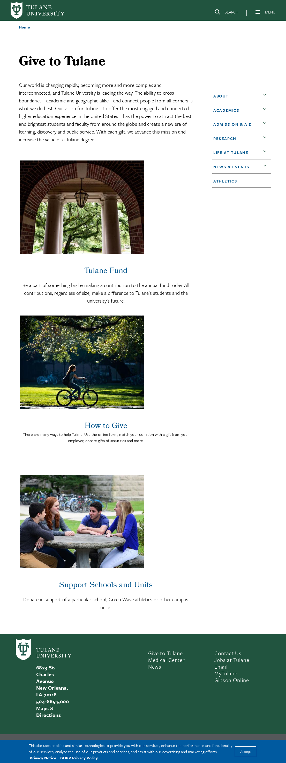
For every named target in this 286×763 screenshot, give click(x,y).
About (221, 96)
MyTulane (225, 673)
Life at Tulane (230, 152)
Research (224, 138)
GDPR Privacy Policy (79, 758)
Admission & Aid (232, 124)
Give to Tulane (165, 653)
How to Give (106, 426)
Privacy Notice (43, 758)
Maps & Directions (48, 711)
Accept (245, 752)
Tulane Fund (105, 271)
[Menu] (258, 12)
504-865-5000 (52, 701)
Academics (226, 110)
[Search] (226, 13)
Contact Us (228, 653)
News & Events (231, 167)
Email (221, 666)
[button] (265, 96)
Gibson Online (231, 680)
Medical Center (166, 660)
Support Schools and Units (106, 585)
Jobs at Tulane (231, 660)
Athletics (225, 181)
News (154, 666)
